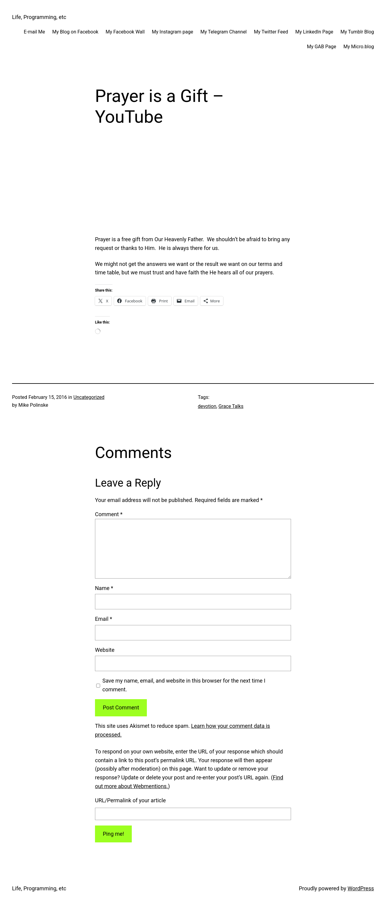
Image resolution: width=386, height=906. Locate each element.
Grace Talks (230, 406)
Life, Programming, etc (39, 17)
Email (103, 619)
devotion (207, 406)
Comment (108, 514)
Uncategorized (89, 397)
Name (104, 588)
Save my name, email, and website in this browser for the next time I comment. (184, 685)
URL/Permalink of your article (130, 800)
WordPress (361, 888)
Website (104, 650)
